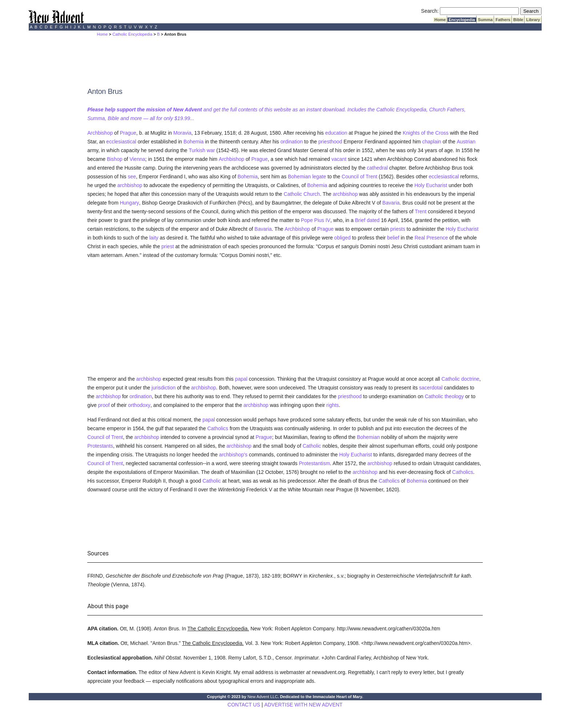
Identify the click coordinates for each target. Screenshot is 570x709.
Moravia (182, 133)
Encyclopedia (461, 19)
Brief (360, 220)
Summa (485, 19)
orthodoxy (139, 405)
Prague (128, 133)
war (211, 150)
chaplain (431, 141)
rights (332, 405)
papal (241, 379)
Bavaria (391, 203)
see (132, 176)
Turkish (197, 150)
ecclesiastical (121, 141)
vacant (339, 159)
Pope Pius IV (315, 220)
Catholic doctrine (460, 379)
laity (153, 238)
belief (393, 238)
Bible (518, 19)
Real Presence (431, 238)
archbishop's (233, 455)
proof (104, 405)
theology (454, 396)
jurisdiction (164, 388)
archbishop (129, 185)
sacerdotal (431, 388)
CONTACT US (244, 705)
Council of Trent (359, 176)
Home (440, 19)
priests (397, 229)
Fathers (502, 19)
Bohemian (299, 176)
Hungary (129, 203)
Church (312, 194)
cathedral (377, 168)
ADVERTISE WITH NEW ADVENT (303, 705)
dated (373, 220)
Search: (429, 11)
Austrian (466, 141)
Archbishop (100, 133)
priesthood (330, 141)
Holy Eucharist (430, 185)
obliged (342, 238)
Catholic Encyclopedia (132, 34)
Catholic (293, 194)
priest (167, 246)
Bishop (115, 159)
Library (533, 19)
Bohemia (194, 141)
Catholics (217, 428)
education (336, 133)
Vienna (137, 159)
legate (319, 176)
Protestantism (314, 463)
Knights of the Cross (426, 133)
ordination (291, 141)
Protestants (100, 446)
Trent (420, 211)
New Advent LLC (263, 696)
